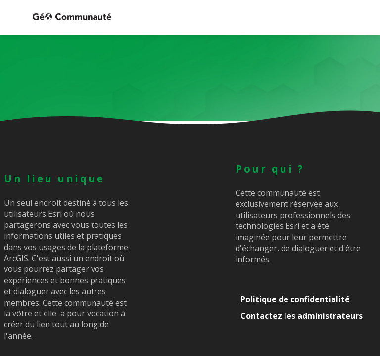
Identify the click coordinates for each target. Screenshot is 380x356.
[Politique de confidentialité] (306, 299)
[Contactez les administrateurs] (306, 316)
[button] (15, 17)
